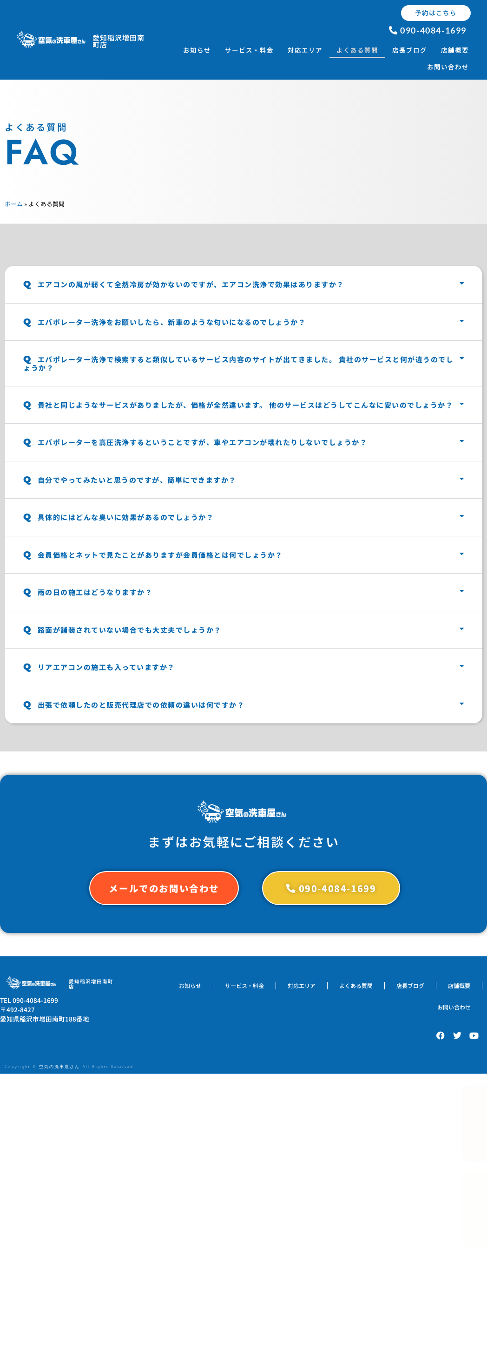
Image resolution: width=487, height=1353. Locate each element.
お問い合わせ (448, 66)
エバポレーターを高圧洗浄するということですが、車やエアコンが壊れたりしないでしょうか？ (195, 442)
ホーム (14, 203)
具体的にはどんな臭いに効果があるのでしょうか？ (118, 517)
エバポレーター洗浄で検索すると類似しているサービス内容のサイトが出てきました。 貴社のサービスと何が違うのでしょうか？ (238, 363)
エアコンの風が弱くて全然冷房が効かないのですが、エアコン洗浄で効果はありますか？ (183, 284)
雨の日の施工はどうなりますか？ (87, 592)
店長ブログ (409, 49)
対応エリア (305, 49)
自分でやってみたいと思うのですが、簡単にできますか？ (130, 480)
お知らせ (197, 49)
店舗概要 (455, 49)
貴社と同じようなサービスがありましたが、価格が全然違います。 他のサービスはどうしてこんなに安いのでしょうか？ (238, 405)
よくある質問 (357, 49)
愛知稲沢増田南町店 (118, 41)
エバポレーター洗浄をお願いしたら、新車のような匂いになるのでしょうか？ (164, 322)
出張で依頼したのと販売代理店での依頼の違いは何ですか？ (133, 705)
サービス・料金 (249, 49)
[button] (243, 285)
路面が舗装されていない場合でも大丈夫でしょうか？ (122, 630)
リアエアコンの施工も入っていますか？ (99, 667)
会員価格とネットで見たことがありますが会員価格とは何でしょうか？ (153, 555)
